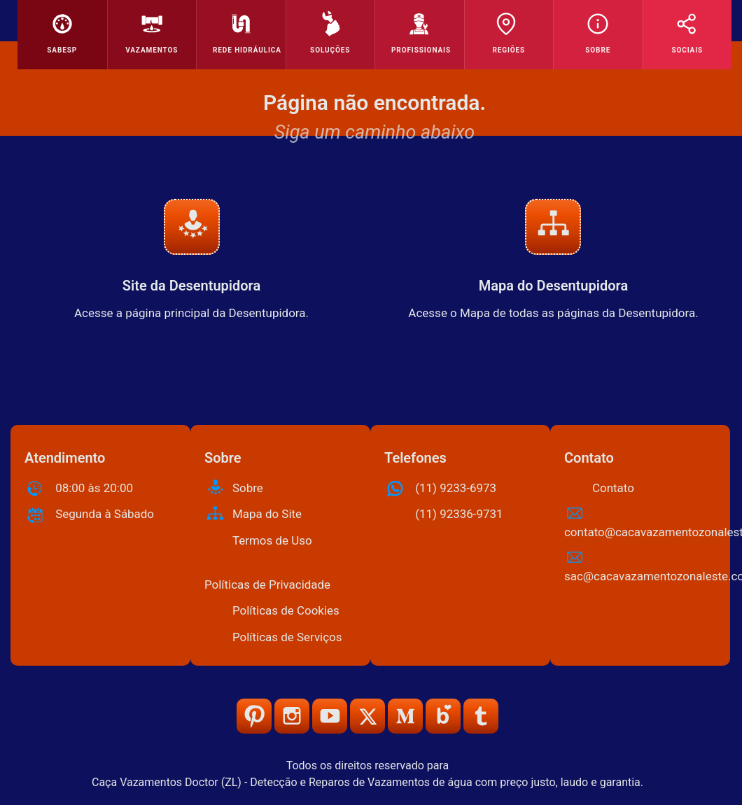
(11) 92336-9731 (459, 514)
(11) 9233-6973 (455, 488)
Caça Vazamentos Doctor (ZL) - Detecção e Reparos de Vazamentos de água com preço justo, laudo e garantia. (367, 782)
